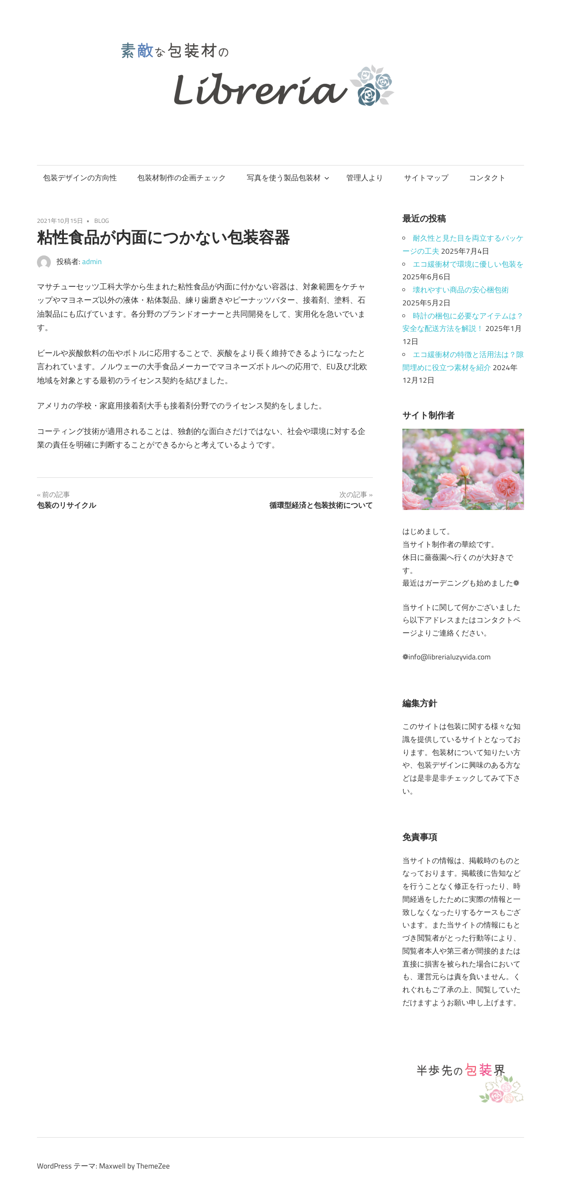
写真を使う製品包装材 (288, 177)
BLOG (101, 220)
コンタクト (487, 177)
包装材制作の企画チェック (181, 177)
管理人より (364, 177)
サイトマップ (426, 177)
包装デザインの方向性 (80, 177)
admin (92, 261)
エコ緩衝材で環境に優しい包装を (468, 264)
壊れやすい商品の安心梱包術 (461, 289)
